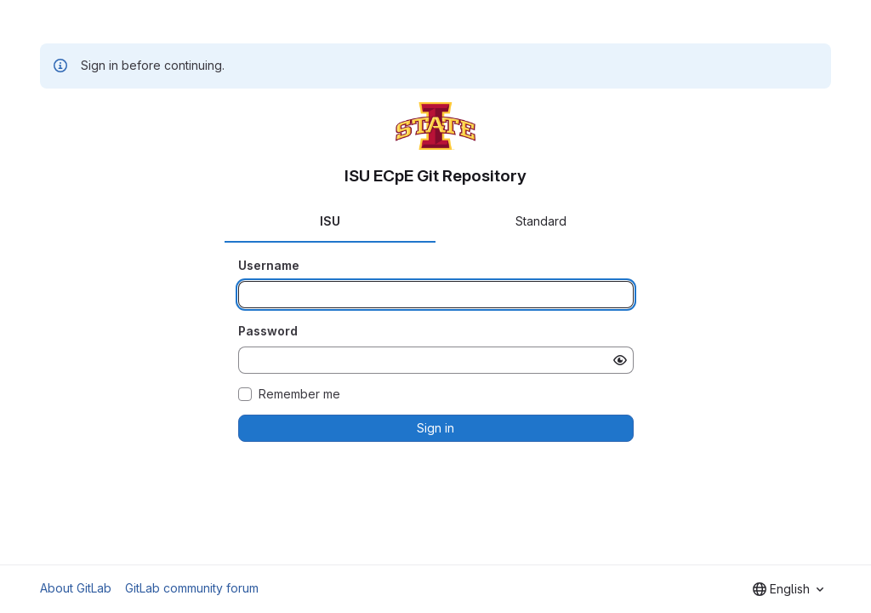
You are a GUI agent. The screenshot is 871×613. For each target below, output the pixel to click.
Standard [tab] (540, 221)
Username (268, 265)
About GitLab (75, 588)
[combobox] (788, 589)
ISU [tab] (330, 221)
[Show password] (620, 360)
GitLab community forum (192, 588)
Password (268, 331)
